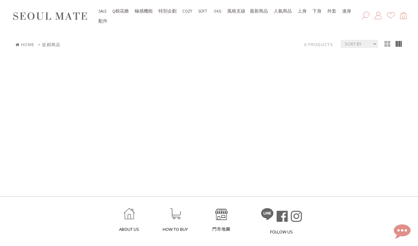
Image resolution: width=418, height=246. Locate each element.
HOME (25, 45)
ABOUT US (129, 229)
